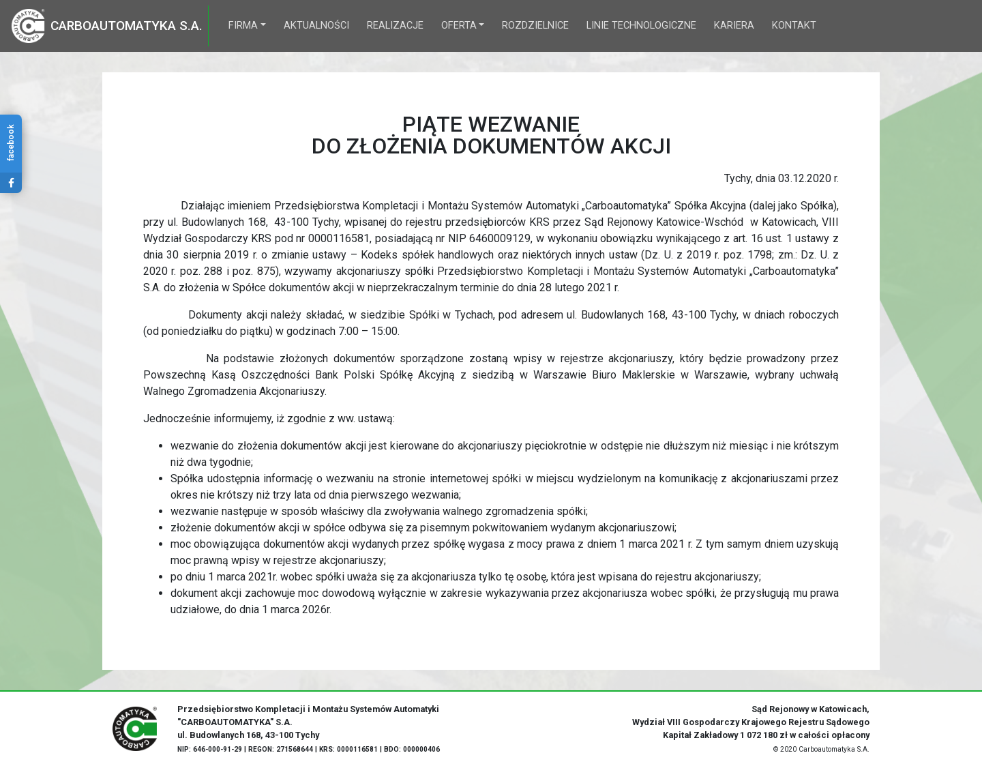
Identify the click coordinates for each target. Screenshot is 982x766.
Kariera (734, 25)
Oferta (459, 25)
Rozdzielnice (535, 25)
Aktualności (316, 25)
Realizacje (395, 25)
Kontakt (794, 25)
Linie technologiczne (641, 25)
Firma (243, 25)
